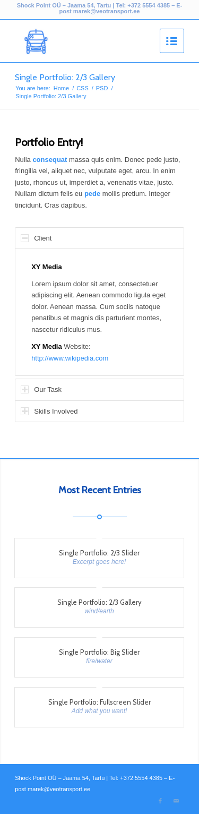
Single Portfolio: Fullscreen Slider (99, 702)
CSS (82, 88)
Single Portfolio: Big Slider (99, 652)
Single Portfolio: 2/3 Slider (99, 553)
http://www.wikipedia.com (69, 358)
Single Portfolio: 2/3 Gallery (65, 77)
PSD (102, 88)
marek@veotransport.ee (106, 11)
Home (61, 88)
